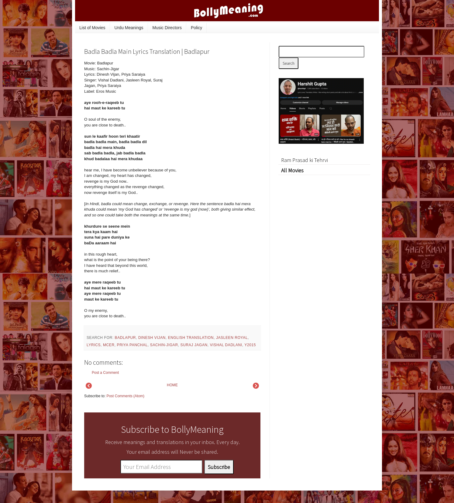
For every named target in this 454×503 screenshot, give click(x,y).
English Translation (191, 338)
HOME (172, 385)
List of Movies (92, 27)
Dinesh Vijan (152, 338)
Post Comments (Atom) (125, 396)
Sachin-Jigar (164, 345)
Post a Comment (105, 372)
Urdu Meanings (129, 27)
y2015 (250, 345)
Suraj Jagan (194, 345)
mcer (109, 345)
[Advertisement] (214, 102)
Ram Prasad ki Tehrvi (304, 160)
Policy (196, 27)
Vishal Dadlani (226, 345)
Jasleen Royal (232, 338)
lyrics (94, 345)
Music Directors (167, 27)
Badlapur (125, 338)
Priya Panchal (132, 345)
